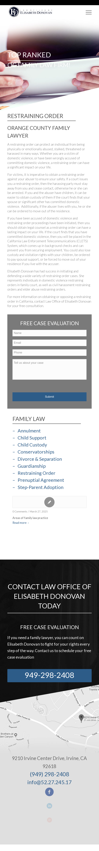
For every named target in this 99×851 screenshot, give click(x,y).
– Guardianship (29, 466)
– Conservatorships (33, 452)
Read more (21, 522)
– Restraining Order (33, 473)
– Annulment (26, 430)
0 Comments (19, 511)
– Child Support (29, 437)
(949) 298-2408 (49, 774)
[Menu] (87, 12)
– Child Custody (29, 445)
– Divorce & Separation (37, 459)
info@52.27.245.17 (49, 782)
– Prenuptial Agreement (38, 480)
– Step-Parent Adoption (37, 487)
